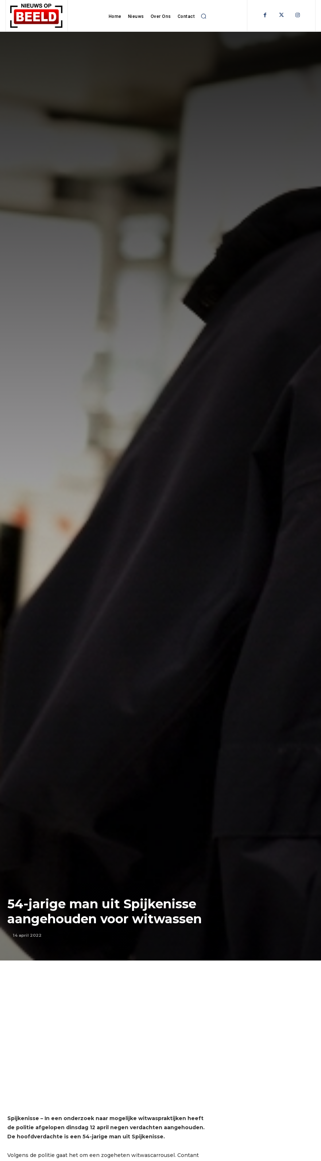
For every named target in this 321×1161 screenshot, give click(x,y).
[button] (203, 16)
